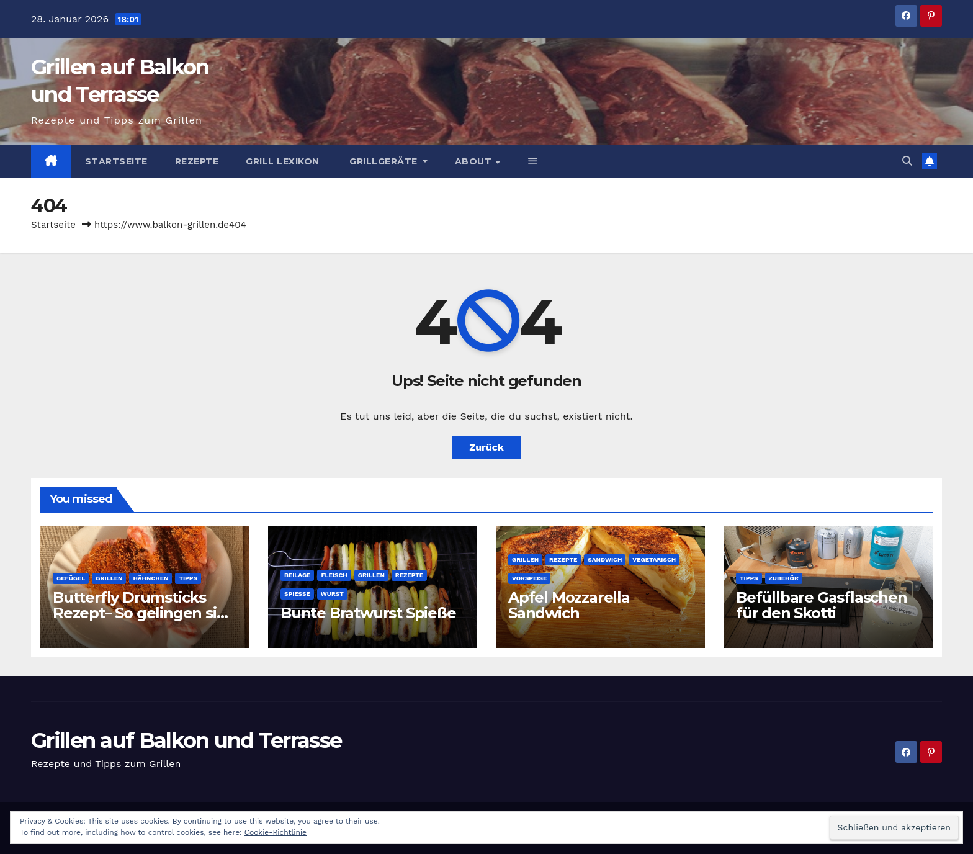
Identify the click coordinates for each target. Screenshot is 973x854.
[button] (533, 161)
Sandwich (605, 559)
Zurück (486, 447)
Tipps (188, 578)
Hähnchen (150, 578)
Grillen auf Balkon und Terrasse (186, 740)
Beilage (297, 575)
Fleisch (334, 575)
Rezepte (197, 161)
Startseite (116, 161)
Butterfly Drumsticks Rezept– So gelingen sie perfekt (139, 612)
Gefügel (70, 578)
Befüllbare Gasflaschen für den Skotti (821, 605)
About (475, 161)
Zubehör (784, 578)
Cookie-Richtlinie (275, 832)
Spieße (297, 593)
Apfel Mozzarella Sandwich (569, 605)
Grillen (109, 578)
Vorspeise (529, 578)
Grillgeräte (384, 161)
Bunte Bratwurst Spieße (368, 613)
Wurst (332, 593)
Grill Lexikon (283, 161)
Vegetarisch (654, 559)
